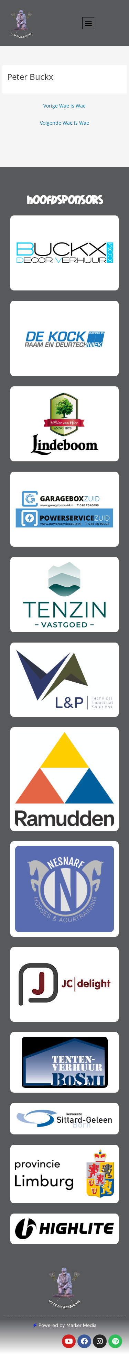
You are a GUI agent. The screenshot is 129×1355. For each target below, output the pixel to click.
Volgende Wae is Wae (64, 123)
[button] (88, 23)
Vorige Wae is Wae (64, 105)
